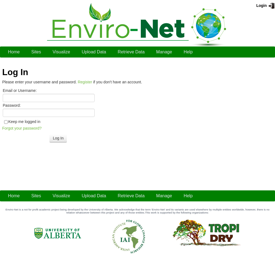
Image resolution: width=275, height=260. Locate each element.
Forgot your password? (22, 128)
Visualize (61, 52)
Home (14, 52)
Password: (12, 105)
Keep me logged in (24, 121)
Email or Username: (20, 90)
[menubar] (100, 52)
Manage (164, 52)
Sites (36, 52)
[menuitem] (14, 52)
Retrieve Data (131, 52)
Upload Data (94, 52)
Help (188, 52)
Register (85, 82)
